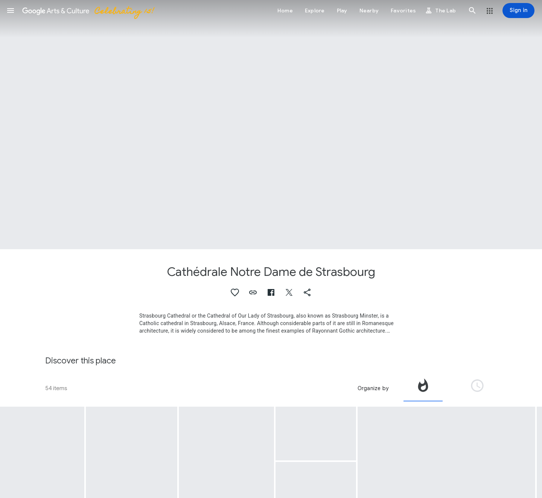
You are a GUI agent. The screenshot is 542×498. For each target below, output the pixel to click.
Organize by (373, 388)
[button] (11, 11)
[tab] (423, 388)
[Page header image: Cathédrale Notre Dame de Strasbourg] (271, 124)
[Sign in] (518, 10)
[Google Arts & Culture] (87, 10)
